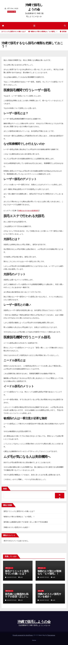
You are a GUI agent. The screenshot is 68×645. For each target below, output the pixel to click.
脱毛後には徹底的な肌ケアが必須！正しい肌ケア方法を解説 (26, 522)
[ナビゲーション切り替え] (34, 26)
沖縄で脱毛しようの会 (34, 621)
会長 (20, 577)
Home (34, 640)
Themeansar (51, 635)
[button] (65, 26)
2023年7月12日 (12, 577)
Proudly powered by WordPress (23, 635)
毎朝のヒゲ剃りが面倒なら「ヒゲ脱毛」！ (19, 517)
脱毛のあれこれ (9, 568)
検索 (5, 489)
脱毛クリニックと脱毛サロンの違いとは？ (19, 511)
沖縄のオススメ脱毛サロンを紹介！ (17, 527)
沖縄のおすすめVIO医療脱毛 (28, 211)
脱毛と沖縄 (40, 590)
